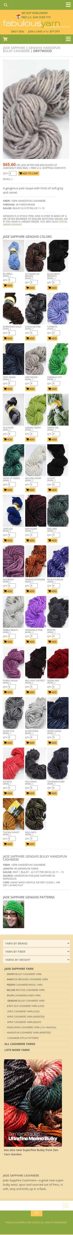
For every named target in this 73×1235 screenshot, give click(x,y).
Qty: (5, 280)
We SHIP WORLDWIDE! (34, 13)
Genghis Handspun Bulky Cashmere (31, 50)
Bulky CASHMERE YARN (24, 974)
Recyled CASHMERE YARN (26, 990)
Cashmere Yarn (23, 1012)
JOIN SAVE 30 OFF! (44, 32)
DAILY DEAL (16, 32)
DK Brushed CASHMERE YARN (27, 980)
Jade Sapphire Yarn (18, 969)
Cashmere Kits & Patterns (23, 1038)
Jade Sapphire (14, 48)
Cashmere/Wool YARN (24, 985)
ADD (8, 286)
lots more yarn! (17, 1050)
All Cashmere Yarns (19, 1044)
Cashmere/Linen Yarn (23, 996)
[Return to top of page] (36, 1214)
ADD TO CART (28, 174)
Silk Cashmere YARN (25, 1006)
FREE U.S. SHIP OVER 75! (36, 17)
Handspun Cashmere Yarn (29, 1033)
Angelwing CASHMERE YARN (31, 1028)
